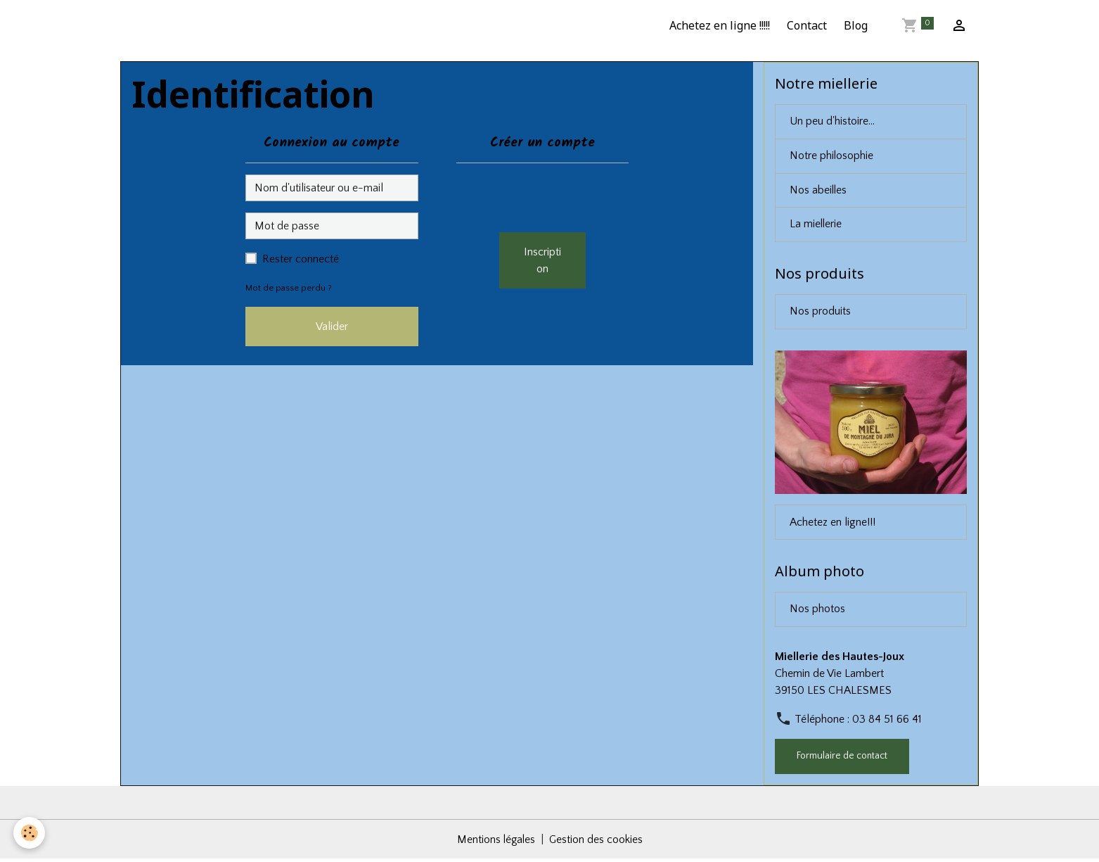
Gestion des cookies (597, 842)
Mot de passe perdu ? (288, 288)
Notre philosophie (832, 157)
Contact (807, 25)
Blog (856, 25)
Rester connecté (300, 259)
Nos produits (820, 314)
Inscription (542, 260)
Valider (332, 326)
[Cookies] (30, 833)
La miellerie (816, 226)
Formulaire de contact (842, 758)
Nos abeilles (819, 191)
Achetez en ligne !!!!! (719, 25)
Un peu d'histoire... (832, 122)
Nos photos (817, 612)
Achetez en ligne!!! (832, 524)
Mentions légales (496, 842)
